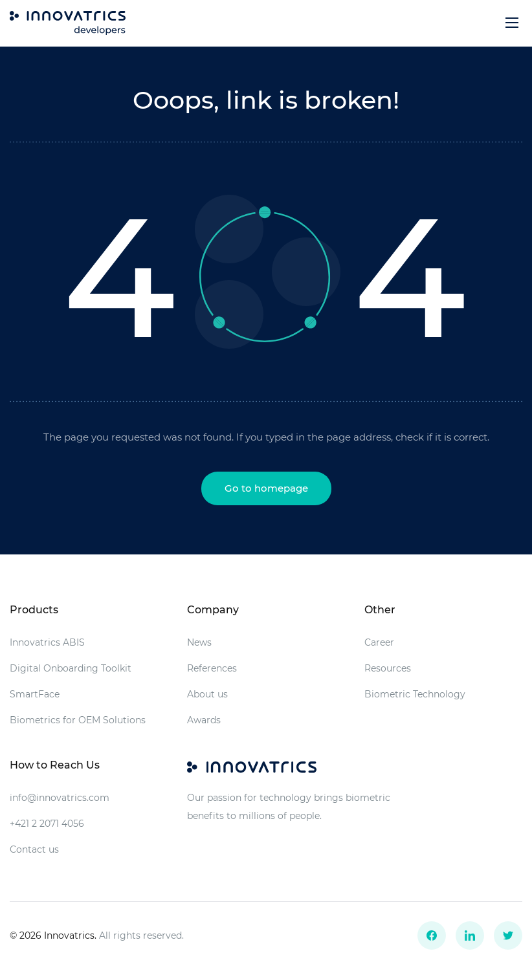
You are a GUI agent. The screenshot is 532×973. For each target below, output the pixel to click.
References (212, 668)
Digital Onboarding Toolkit (70, 668)
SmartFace (35, 694)
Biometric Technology (414, 694)
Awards (204, 720)
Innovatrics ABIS (47, 642)
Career (379, 642)
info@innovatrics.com (59, 798)
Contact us (34, 849)
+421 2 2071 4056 (47, 823)
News (199, 642)
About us (207, 694)
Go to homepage (266, 488)
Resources (387, 668)
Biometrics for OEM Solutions (78, 720)
